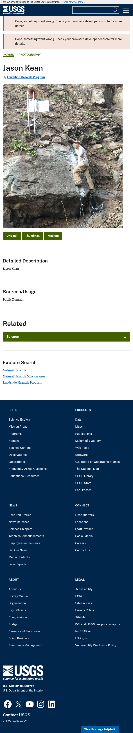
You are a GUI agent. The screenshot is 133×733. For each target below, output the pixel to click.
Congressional (18, 617)
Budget (14, 624)
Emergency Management (25, 645)
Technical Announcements (26, 536)
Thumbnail (32, 236)
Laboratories (17, 462)
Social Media (84, 536)
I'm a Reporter (18, 564)
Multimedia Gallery (88, 440)
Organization (17, 603)
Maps (79, 426)
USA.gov (81, 638)
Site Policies (83, 603)
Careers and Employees (24, 631)
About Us (15, 589)
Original (11, 236)
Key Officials (17, 610)
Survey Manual (19, 596)
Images (8, 54)
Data (78, 419)
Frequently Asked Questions (28, 469)
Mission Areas (18, 426)
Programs (15, 433)
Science (12, 336)
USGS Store (83, 483)
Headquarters (84, 515)
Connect (82, 505)
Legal (80, 579)
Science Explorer (20, 419)
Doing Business (19, 638)
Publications (83, 433)
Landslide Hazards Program (26, 77)
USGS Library (84, 476)
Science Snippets (20, 529)
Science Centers (20, 448)
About (14, 579)
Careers (80, 543)
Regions (14, 440)
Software (81, 455)
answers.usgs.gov (15, 720)
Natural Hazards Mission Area (24, 376)
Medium (53, 236)
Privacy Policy (84, 610)
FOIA (78, 596)
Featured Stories (20, 515)
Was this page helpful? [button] (99, 729)
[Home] (13, 13)
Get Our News (18, 550)
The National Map (87, 469)
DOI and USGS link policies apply (97, 624)
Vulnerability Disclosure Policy (95, 645)
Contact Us (82, 550)
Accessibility (84, 589)
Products (83, 410)
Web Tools (82, 448)
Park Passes (83, 490)
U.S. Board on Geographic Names (97, 462)
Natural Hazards (14, 370)
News (13, 505)
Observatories (18, 455)
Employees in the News (24, 543)
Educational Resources (24, 476)
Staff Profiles (84, 529)
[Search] (115, 10)
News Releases (19, 522)
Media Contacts (19, 557)
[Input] (95, 10)
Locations (81, 522)
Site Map (81, 617)
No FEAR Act (84, 631)
